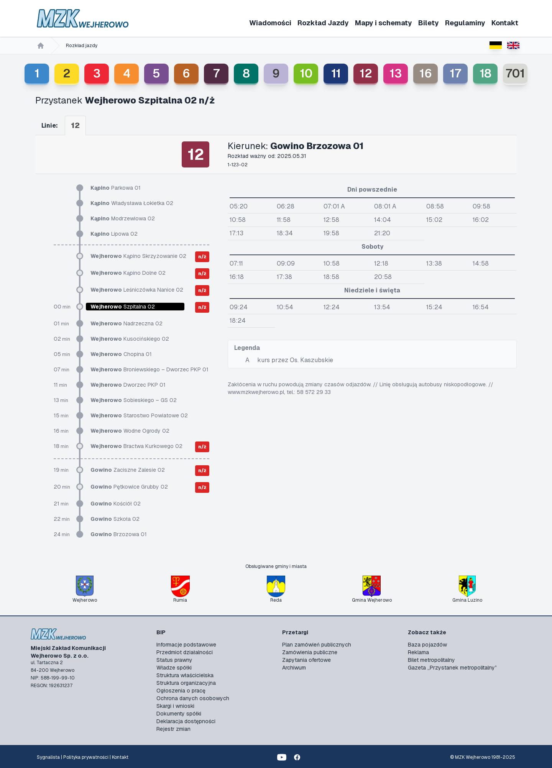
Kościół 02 (115, 503)
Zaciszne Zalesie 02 (127, 469)
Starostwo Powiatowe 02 (139, 415)
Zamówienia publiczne (309, 652)
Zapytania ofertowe (306, 659)
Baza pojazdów (427, 644)
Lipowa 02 (114, 233)
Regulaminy (465, 22)
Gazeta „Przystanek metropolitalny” (452, 667)
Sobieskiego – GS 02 (133, 400)
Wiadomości (270, 22)
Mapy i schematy (383, 22)
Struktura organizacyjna (186, 682)
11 (336, 73)
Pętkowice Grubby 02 (129, 486)
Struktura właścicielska (185, 675)
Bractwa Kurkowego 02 (136, 446)
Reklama (418, 652)
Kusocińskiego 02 (129, 338)
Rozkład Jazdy (323, 22)
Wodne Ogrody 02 (129, 430)
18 (485, 73)
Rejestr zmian (173, 728)
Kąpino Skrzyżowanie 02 (138, 256)
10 (306, 73)
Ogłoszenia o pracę (180, 690)
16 (425, 73)
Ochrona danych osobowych (192, 698)
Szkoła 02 (115, 518)
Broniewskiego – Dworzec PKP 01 (149, 369)
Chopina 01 (121, 354)
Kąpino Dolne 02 (128, 272)
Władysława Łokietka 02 (131, 203)
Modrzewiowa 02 (122, 218)
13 (395, 73)
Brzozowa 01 (118, 534)
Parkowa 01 (115, 187)
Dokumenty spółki (178, 713)
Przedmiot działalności (184, 652)
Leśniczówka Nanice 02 (136, 289)
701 (515, 73)
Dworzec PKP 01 (128, 384)
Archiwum (294, 667)
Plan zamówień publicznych (316, 644)
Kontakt (504, 22)
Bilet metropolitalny (431, 659)
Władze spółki (174, 667)
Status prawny (174, 659)
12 (366, 73)
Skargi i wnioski (175, 705)
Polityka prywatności (85, 757)
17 (455, 73)
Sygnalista (48, 757)
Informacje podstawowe (186, 644)
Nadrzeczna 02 (126, 323)
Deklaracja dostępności (185, 721)
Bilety (428, 22)
